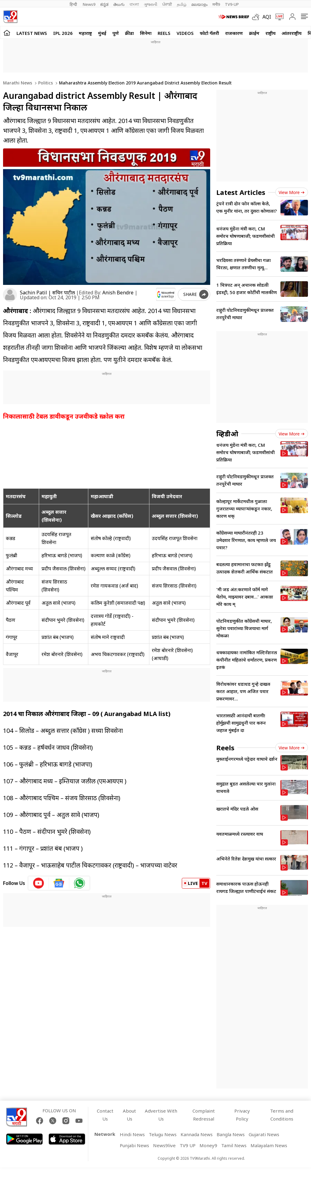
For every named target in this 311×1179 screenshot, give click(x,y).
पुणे (115, 33)
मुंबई (102, 33)
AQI (266, 16)
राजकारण (234, 33)
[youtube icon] (38, 883)
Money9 (208, 1145)
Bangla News (231, 1134)
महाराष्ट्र (85, 33)
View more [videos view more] (292, 434)
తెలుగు (119, 4)
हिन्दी (74, 4)
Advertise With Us (161, 1115)
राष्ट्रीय (270, 33)
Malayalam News (269, 1145)
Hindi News (132, 1134)
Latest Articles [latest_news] (240, 192)
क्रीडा (129, 33)
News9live (164, 1145)
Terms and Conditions (281, 1115)
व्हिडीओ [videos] (227, 433)
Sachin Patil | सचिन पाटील (47, 292)
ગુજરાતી (150, 4)
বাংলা (134, 4)
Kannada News (197, 1134)
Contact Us (105, 1115)
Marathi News (17, 83)
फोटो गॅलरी (209, 33)
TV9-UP (232, 4)
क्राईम (254, 33)
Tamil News (234, 1145)
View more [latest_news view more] (292, 192)
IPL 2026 (63, 33)
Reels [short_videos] (225, 747)
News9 (89, 4)
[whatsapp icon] (79, 883)
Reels (164, 33)
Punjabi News (134, 1145)
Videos (185, 33)
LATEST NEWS (31, 33)
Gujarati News (264, 1134)
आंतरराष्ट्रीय (292, 33)
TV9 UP (188, 1145)
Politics (45, 83)
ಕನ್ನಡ (104, 4)
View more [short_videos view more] (292, 748)
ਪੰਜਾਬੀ (167, 4)
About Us (129, 1115)
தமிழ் (181, 4)
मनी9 (216, 4)
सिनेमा (146, 33)
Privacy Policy (242, 1115)
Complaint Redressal (203, 1115)
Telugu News (163, 1134)
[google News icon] (59, 883)
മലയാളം (199, 4)
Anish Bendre (118, 292)
